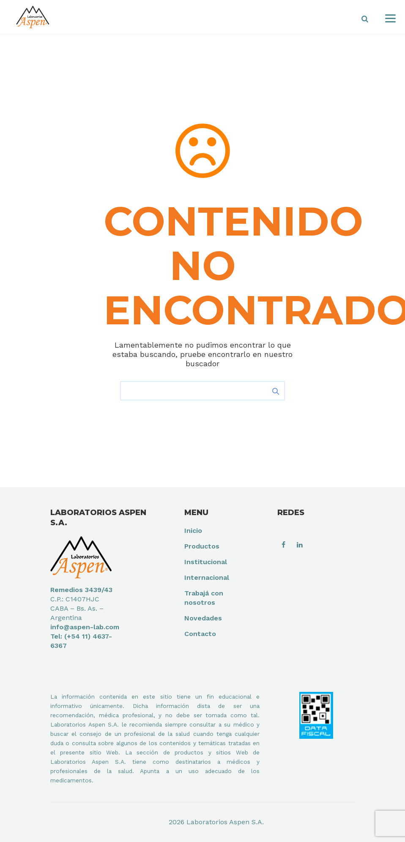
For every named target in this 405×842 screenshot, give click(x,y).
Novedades (203, 618)
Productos (201, 546)
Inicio (193, 531)
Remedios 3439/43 (81, 590)
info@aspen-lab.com (84, 627)
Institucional (205, 562)
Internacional (206, 577)
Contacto (200, 634)
